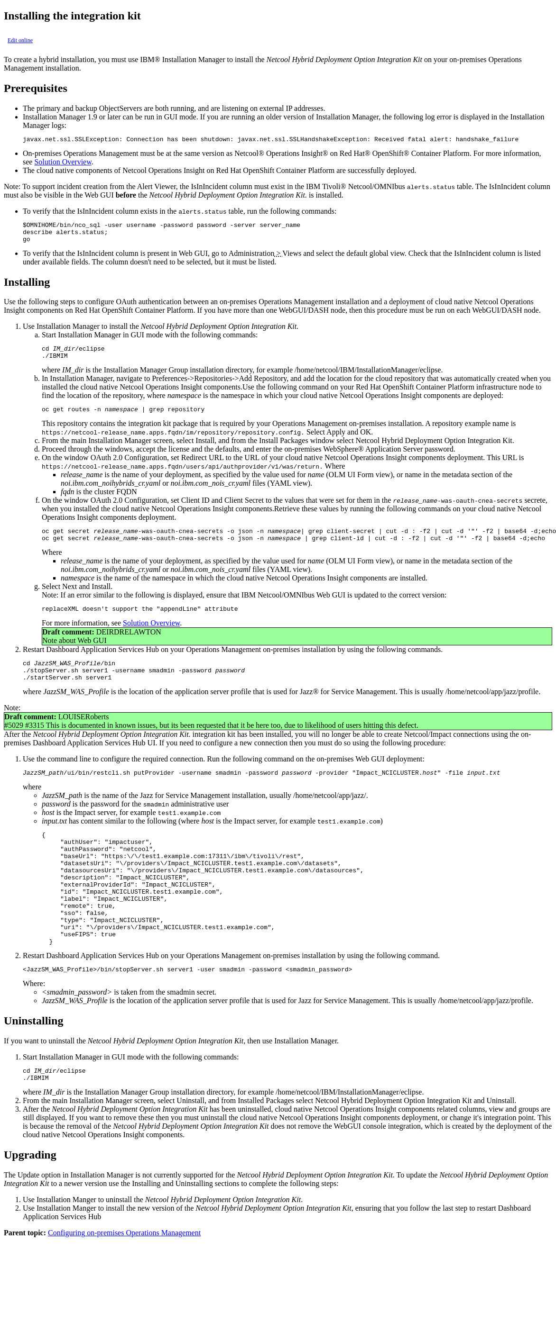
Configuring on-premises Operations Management (124, 1280)
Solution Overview (62, 163)
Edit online (20, 40)
